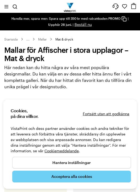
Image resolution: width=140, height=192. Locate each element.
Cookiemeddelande (61, 151)
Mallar (42, 39)
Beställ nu (83, 24)
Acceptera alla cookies (71, 176)
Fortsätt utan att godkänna (106, 113)
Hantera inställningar (71, 162)
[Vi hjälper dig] (115, 6)
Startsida (11, 39)
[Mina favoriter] (124, 6)
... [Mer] (28, 39)
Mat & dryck (64, 39)
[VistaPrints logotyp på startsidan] (70, 6)
